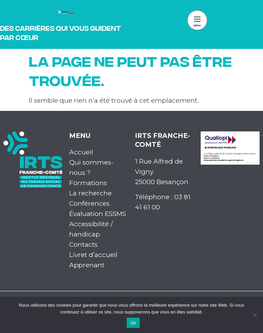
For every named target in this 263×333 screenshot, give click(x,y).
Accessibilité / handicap (91, 229)
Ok (133, 322)
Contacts (83, 244)
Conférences (89, 203)
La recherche (90, 193)
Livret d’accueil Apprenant (93, 260)
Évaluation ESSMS (97, 214)
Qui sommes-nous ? (91, 167)
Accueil (81, 152)
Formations (88, 183)
